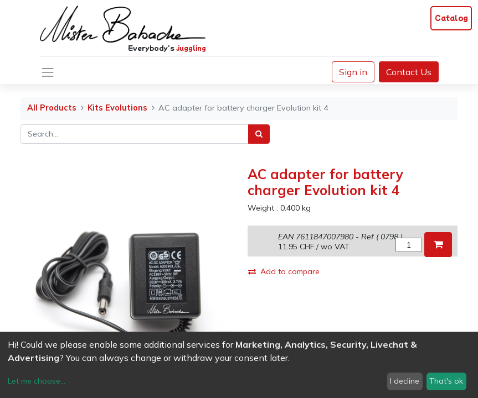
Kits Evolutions (117, 108)
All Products (51, 108)
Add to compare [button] (284, 271)
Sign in (353, 71)
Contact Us (408, 71)
